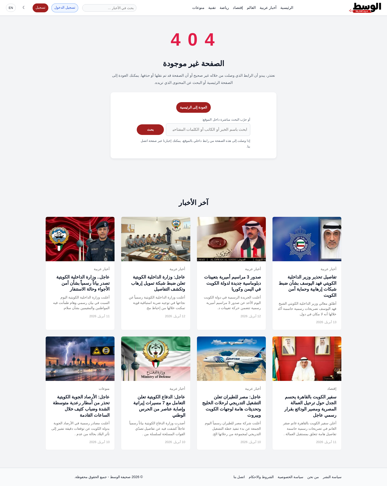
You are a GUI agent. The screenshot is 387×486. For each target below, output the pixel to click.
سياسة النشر (332, 477)
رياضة (224, 7)
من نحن (313, 477)
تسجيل (40, 7)
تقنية (212, 7)
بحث (150, 129)
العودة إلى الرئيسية (193, 107)
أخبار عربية (268, 7)
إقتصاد (238, 7)
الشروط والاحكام (261, 477)
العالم (251, 7)
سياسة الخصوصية (290, 477)
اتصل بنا (239, 477)
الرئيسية (286, 7)
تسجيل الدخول (64, 7)
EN (11, 8)
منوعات (198, 7)
